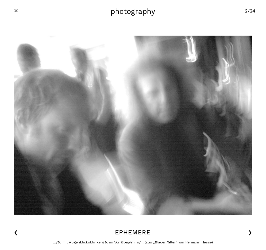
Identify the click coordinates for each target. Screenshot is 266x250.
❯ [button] (250, 232)
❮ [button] (16, 232)
